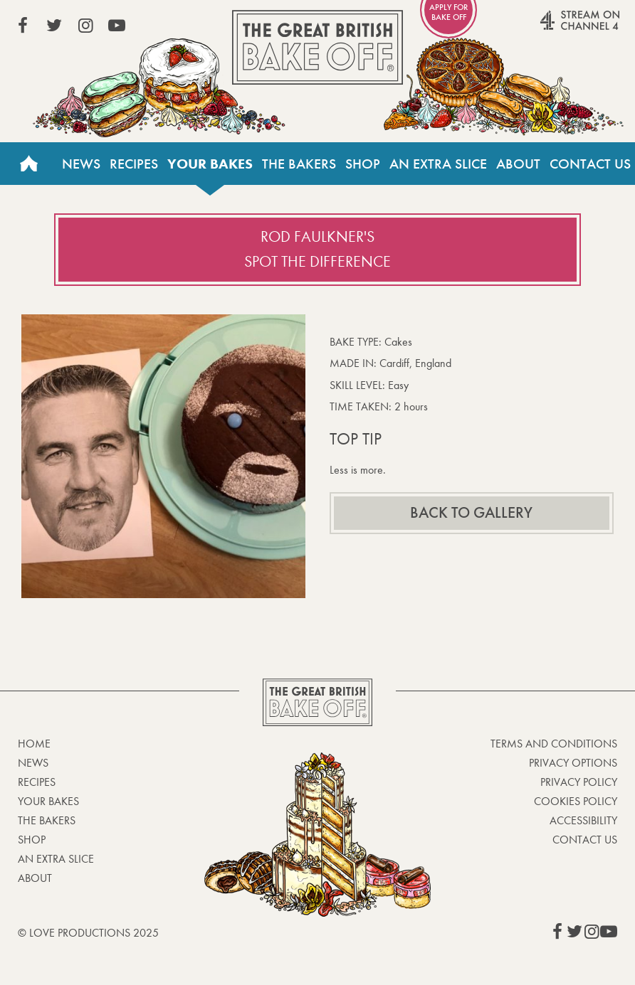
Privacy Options (573, 763)
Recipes (134, 163)
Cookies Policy (575, 801)
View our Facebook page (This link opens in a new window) (22, 25)
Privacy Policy (578, 782)
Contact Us (590, 163)
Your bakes (210, 163)
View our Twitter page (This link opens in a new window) (54, 25)
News (81, 163)
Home (28, 163)
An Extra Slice (438, 163)
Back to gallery (471, 513)
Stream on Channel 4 (552, 28)
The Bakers (299, 163)
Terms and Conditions (553, 743)
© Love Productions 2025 (88, 932)
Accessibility (583, 820)
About (518, 163)
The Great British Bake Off (317, 47)
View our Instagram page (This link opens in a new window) (85, 25)
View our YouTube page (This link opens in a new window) (116, 25)
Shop (362, 163)
